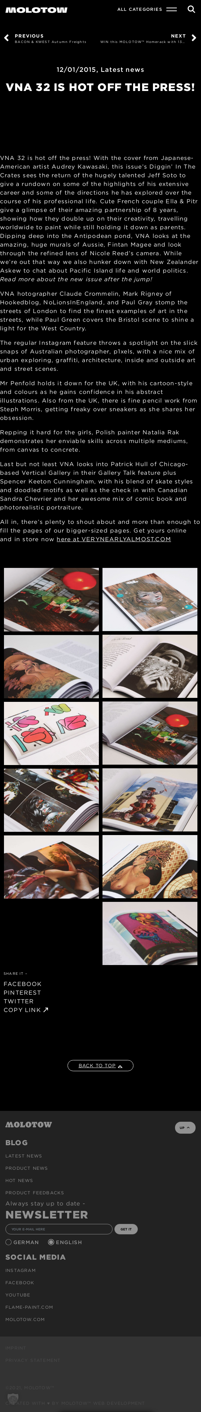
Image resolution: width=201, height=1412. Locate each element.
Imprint (15, 1348)
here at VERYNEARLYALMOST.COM (114, 539)
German (27, 1242)
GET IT (126, 1229)
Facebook (20, 1282)
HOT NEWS (19, 1180)
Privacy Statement (33, 1360)
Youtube (17, 1295)
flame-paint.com (29, 1307)
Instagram (20, 1270)
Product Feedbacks (34, 1192)
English (70, 1242)
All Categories (139, 9)
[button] (13, 1399)
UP (184, 1128)
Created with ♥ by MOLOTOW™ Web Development (75, 1403)
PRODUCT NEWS (26, 1168)
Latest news (122, 69)
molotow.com (25, 1319)
